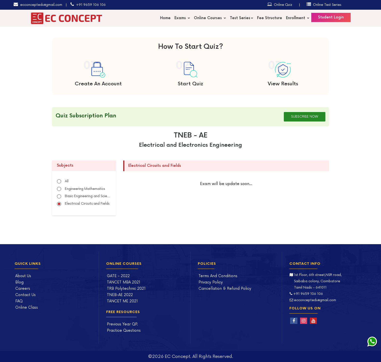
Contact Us (25, 295)
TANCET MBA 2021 (123, 282)
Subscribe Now (304, 117)
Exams (182, 18)
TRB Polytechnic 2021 (126, 288)
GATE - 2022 (118, 276)
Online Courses (210, 18)
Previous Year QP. (122, 324)
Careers (22, 288)
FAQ (19, 301)
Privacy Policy (211, 282)
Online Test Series (324, 4)
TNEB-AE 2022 (120, 295)
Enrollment (297, 18)
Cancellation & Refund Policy (225, 288)
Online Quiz (279, 4)
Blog (19, 282)
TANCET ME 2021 (122, 301)
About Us (23, 276)
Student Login (331, 17)
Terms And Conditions (218, 276)
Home (165, 18)
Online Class (26, 307)
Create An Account (98, 84)
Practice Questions (124, 330)
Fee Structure (269, 18)
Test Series (241, 18)
